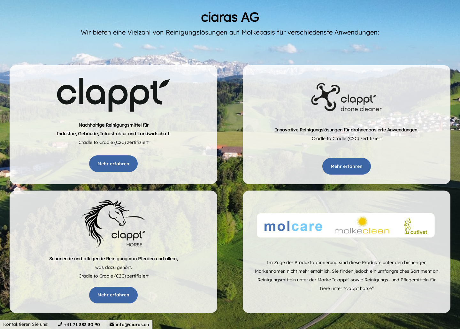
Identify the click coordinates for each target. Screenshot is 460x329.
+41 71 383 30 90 (82, 324)
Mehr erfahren (113, 164)
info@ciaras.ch (132, 324)
